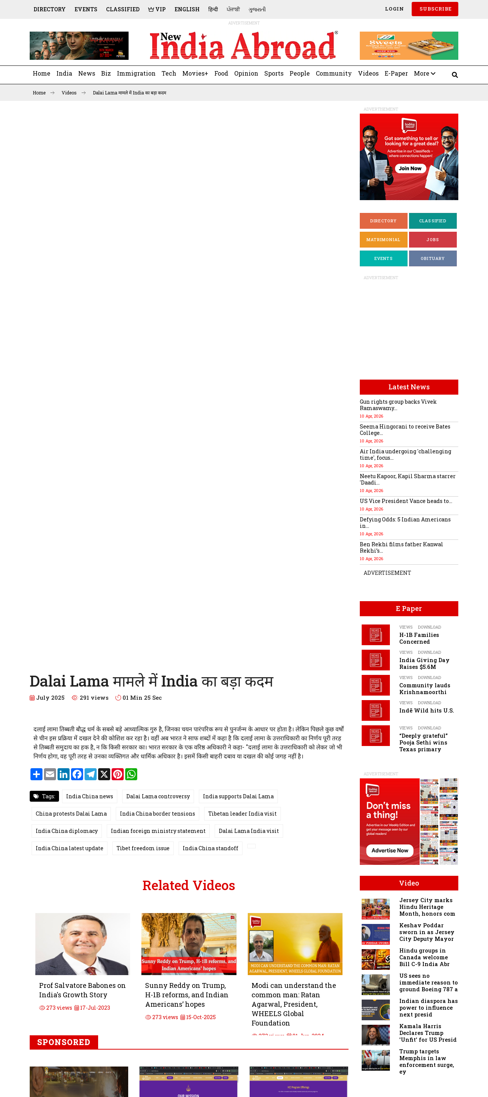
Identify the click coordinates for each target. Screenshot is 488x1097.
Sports (273, 73)
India (64, 73)
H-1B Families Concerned (419, 638)
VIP (157, 9)
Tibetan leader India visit (242, 813)
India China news (89, 796)
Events (85, 9)
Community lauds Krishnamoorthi (424, 689)
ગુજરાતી (257, 9)
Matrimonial (383, 239)
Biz (106, 73)
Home (41, 73)
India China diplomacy (67, 830)
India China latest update (69, 848)
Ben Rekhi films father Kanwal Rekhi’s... (401, 547)
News (86, 73)
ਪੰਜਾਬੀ (233, 9)
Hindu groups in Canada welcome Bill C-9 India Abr (424, 957)
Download (429, 627)
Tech (169, 73)
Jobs (432, 239)
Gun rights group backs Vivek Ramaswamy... (398, 404)
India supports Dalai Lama (238, 796)
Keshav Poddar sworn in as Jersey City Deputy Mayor (427, 932)
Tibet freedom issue (143, 848)
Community (334, 73)
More (424, 73)
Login (393, 8)
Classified (122, 9)
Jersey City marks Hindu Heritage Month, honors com (427, 906)
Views (405, 627)
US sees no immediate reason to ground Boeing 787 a (428, 982)
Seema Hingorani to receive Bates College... (405, 429)
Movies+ (195, 73)
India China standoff (210, 848)
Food (221, 73)
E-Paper (396, 73)
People (299, 73)
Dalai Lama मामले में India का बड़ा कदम (129, 93)
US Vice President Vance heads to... (406, 501)
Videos (368, 73)
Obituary (433, 258)
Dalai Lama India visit (249, 830)
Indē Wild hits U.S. (426, 710)
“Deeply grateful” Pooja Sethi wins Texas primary (423, 742)
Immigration (136, 73)
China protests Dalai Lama (71, 813)
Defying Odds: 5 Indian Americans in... (405, 522)
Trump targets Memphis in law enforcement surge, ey (426, 1061)
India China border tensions (157, 813)
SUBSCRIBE (435, 8)
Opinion (246, 73)
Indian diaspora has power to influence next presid (428, 1007)
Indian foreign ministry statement (158, 830)
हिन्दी (213, 9)
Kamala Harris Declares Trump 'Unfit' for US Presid (428, 1033)
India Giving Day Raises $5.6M (424, 663)
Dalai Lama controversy (158, 796)
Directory (49, 9)
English (187, 9)
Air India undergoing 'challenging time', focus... (405, 454)
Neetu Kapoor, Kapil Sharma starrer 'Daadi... (408, 479)
